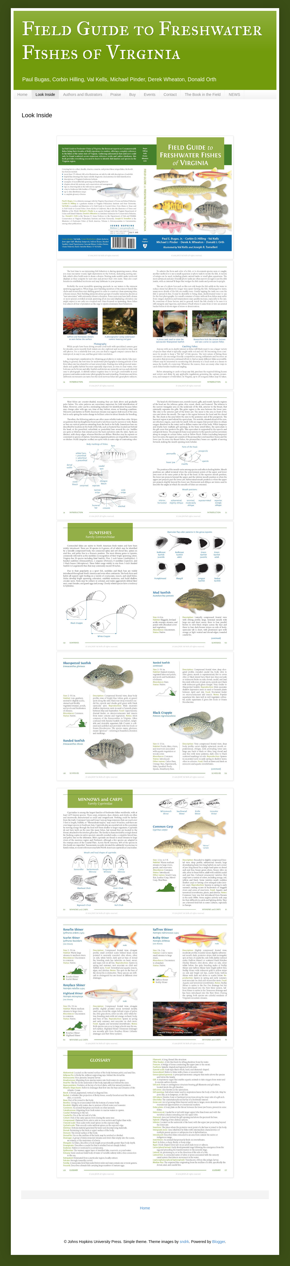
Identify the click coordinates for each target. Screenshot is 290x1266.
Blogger (218, 1241)
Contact (170, 94)
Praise (115, 94)
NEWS (234, 94)
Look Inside (45, 94)
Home (22, 94)
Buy (132, 94)
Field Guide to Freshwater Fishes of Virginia (142, 40)
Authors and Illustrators (82, 94)
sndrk (184, 1241)
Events (150, 94)
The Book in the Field (203, 94)
